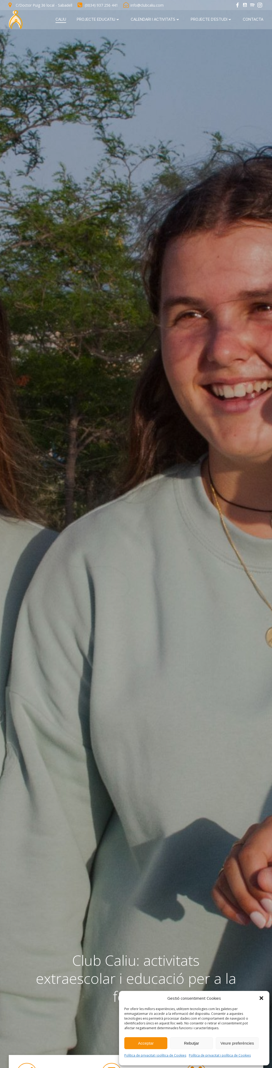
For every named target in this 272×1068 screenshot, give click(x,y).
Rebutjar (191, 1043)
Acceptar (146, 1043)
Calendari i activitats (155, 19)
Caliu (61, 19)
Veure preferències (237, 1043)
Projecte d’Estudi (211, 19)
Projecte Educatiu (98, 19)
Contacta (253, 19)
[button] (261, 998)
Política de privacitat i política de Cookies (155, 1055)
